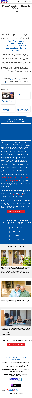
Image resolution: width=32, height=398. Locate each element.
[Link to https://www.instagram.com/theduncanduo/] (14, 390)
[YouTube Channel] (25, 357)
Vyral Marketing (20, 393)
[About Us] (14, 359)
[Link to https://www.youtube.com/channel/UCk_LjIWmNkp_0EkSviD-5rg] (8, 390)
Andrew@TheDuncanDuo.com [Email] (16, 375)
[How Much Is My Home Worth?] (22, 354)
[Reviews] (18, 359)
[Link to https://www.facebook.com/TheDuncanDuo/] (10, 390)
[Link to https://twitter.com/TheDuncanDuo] (17, 390)
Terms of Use (27, 390)
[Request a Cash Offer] (22, 356)
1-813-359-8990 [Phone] (23, 1)
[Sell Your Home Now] (11, 354)
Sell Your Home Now (16, 212)
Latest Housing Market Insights (9, 82)
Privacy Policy (21, 390)
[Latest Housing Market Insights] (11, 356)
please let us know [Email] (22, 366)
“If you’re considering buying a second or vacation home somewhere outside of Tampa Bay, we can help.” (16, 45)
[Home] (5, 1)
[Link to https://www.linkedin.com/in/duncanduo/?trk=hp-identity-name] (12, 390)
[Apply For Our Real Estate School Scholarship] (12, 357)
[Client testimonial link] (16, 258)
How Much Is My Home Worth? (14, 79)
